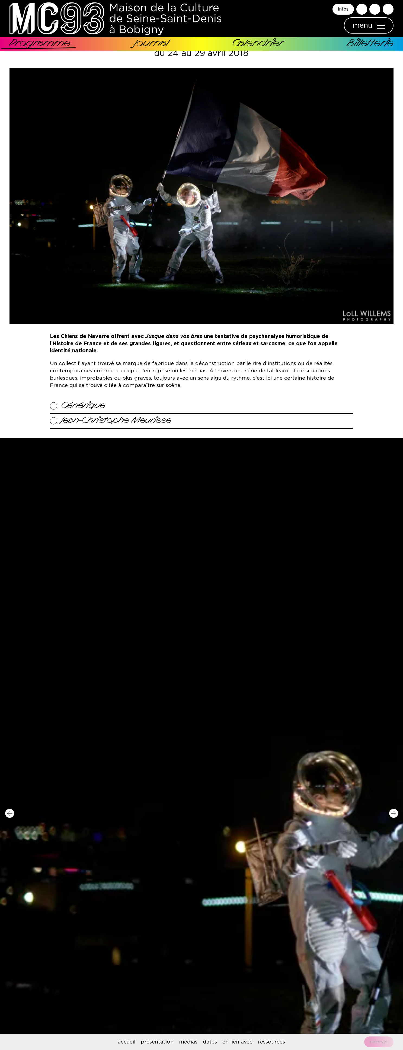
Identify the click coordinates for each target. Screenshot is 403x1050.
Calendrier (257, 44)
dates (210, 1042)
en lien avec (237, 1042)
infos (343, 9)
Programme (39, 44)
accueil (126, 1042)
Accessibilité (374, 9)
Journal (151, 44)
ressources (271, 1042)
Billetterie (370, 44)
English (388, 9)
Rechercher (361, 9)
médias (188, 1042)
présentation (157, 1042)
